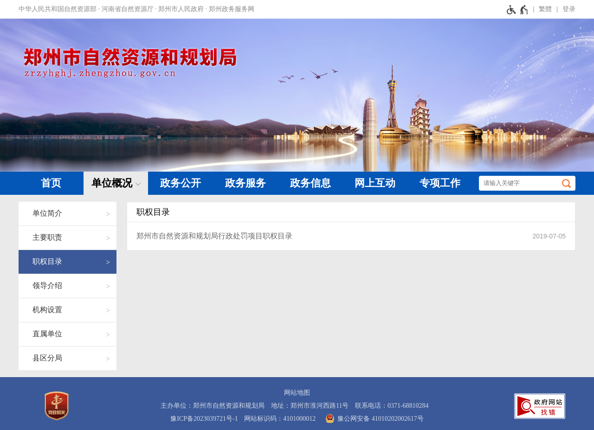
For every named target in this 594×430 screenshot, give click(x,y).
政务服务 (245, 183)
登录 (568, 9)
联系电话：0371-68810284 (392, 405)
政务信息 (310, 183)
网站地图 (297, 392)
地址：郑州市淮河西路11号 (310, 405)
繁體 (545, 9)
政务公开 (180, 183)
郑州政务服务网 (231, 9)
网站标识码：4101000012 (280, 418)
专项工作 (440, 183)
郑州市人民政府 (181, 9)
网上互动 (375, 183)
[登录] (563, 9)
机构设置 (47, 310)
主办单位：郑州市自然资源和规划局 (213, 405)
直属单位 (47, 334)
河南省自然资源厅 (128, 9)
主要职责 (47, 237)
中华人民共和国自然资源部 (58, 9)
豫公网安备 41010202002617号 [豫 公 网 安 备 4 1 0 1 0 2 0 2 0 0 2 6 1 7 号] (373, 418)
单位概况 (111, 183)
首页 (51, 183)
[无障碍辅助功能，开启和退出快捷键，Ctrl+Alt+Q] (517, 9)
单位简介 (47, 213)
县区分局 (47, 358)
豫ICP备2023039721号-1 (204, 418)
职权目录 (47, 261)
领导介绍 (47, 285)
